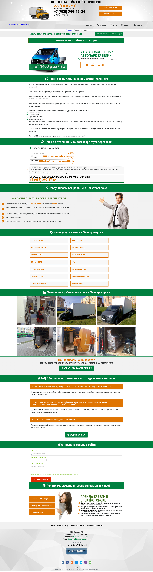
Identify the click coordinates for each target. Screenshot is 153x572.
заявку (54, 204)
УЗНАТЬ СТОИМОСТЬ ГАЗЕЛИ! (76, 368)
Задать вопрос (116, 34)
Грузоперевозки (37, 240)
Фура (73, 262)
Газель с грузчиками (38, 284)
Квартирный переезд (38, 247)
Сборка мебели (36, 262)
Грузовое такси (77, 284)
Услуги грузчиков (78, 240)
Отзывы (125, 25)
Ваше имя (34, 450)
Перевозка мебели (37, 269)
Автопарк (101, 25)
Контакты (138, 25)
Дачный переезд (37, 255)
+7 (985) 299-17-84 (69, 11)
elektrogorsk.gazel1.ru (19, 24)
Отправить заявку (41, 478)
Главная (88, 25)
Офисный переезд (78, 247)
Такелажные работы (79, 255)
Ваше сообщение (37, 463)
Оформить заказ (110, 14)
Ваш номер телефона (38, 456)
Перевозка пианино (79, 269)
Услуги (113, 25)
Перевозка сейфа (37, 276)
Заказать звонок (102, 34)
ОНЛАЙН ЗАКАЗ (95, 65)
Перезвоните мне (111, 8)
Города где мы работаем (95, 524)
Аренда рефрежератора (80, 276)
